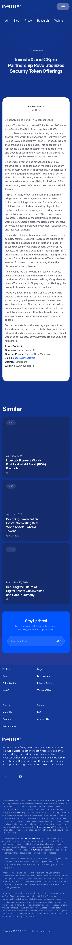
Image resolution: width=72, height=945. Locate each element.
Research (43, 20)
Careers (6, 719)
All (6, 20)
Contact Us (43, 719)
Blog (16, 20)
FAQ (39, 712)
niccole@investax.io (23, 357)
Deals (5, 676)
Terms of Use (44, 690)
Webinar (59, 20)
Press (28, 20)
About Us (7, 712)
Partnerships (9, 726)
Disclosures (43, 676)
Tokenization (9, 683)
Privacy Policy (44, 683)
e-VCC (5, 690)
